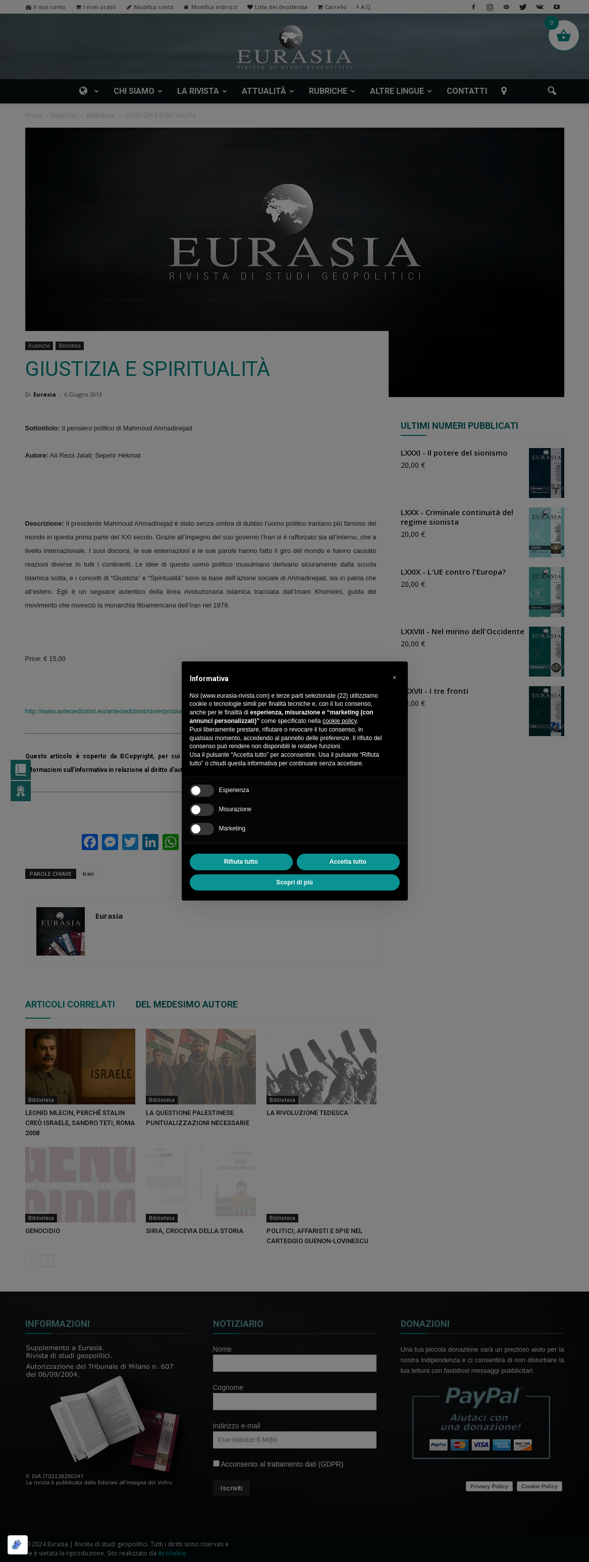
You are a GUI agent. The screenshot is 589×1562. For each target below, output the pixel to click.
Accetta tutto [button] (348, 861)
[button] (395, 678)
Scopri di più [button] (294, 882)
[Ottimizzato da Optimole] (18, 1544)
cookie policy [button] (340, 720)
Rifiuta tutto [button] (241, 861)
